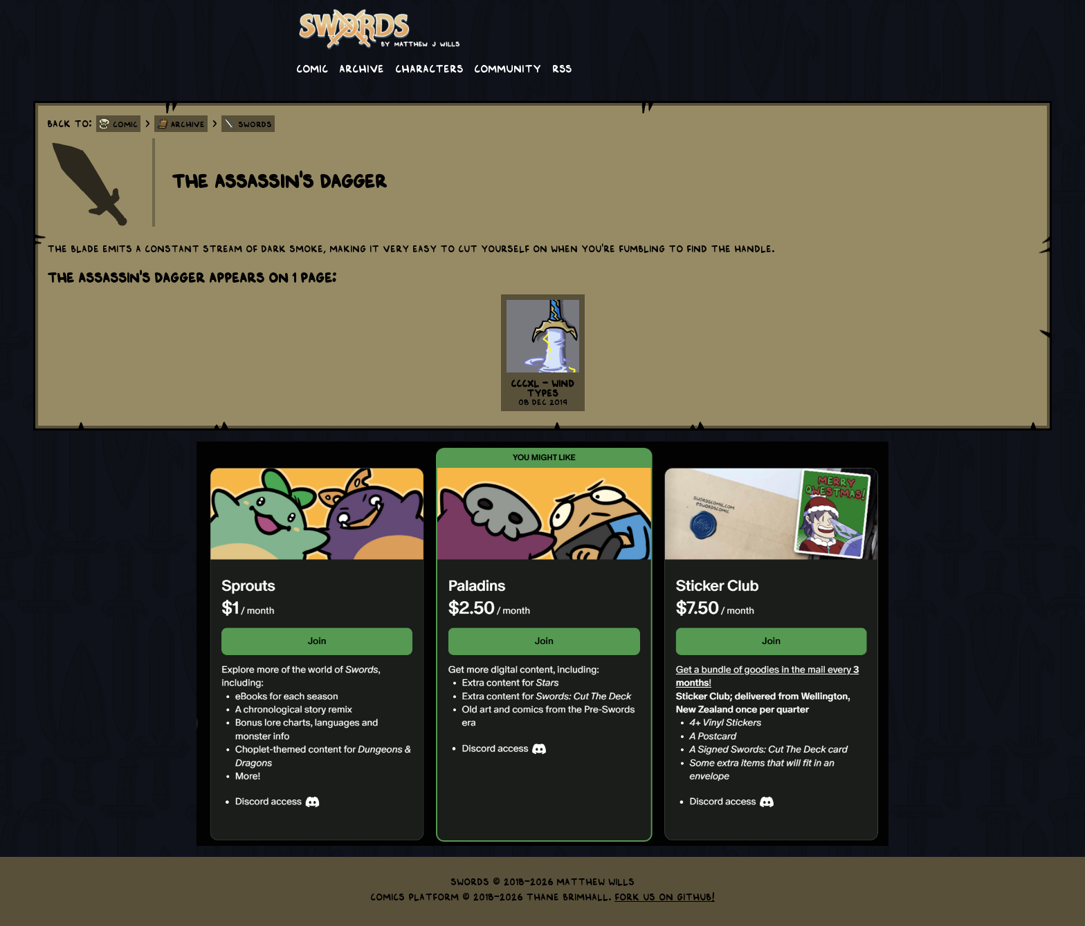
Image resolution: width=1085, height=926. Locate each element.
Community (507, 67)
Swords (255, 124)
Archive (361, 67)
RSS (562, 67)
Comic (312, 67)
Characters (429, 67)
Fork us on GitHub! (664, 896)
